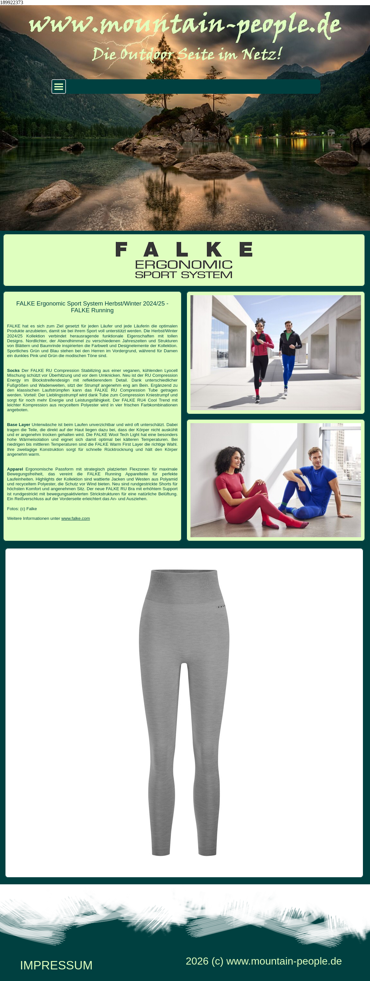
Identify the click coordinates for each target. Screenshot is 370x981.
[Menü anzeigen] (58, 86)
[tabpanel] (92, 411)
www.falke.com (75, 518)
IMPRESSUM (56, 965)
